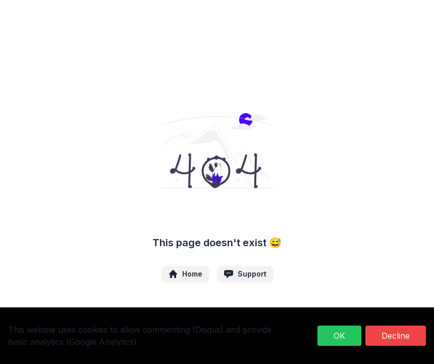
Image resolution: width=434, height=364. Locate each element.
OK (339, 336)
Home (185, 274)
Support (245, 274)
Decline (396, 336)
